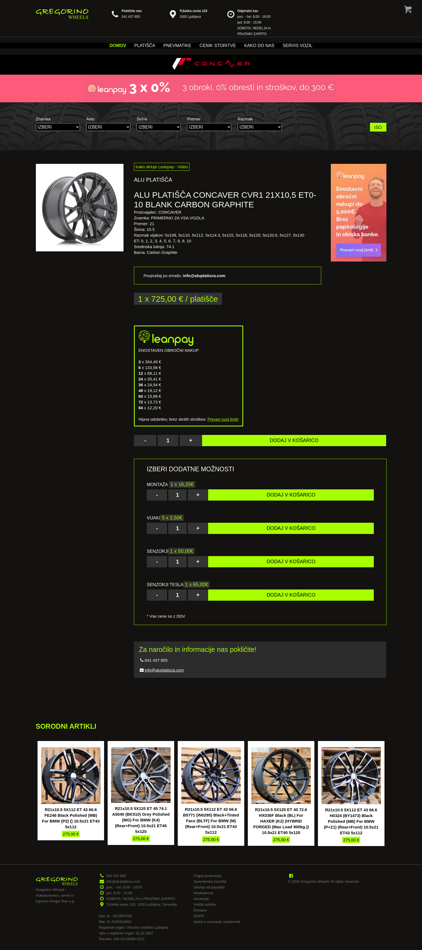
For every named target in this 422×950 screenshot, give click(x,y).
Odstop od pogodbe (209, 887)
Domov (118, 45)
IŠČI (378, 127)
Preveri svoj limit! (223, 419)
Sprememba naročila (209, 881)
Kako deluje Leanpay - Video (162, 166)
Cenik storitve (218, 45)
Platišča (144, 45)
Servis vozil (297, 45)
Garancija (201, 899)
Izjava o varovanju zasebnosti (216, 922)
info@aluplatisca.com (164, 670)
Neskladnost (203, 893)
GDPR (198, 916)
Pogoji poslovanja (207, 876)
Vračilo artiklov (204, 904)
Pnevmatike (177, 45)
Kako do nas (259, 45)
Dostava (199, 910)
